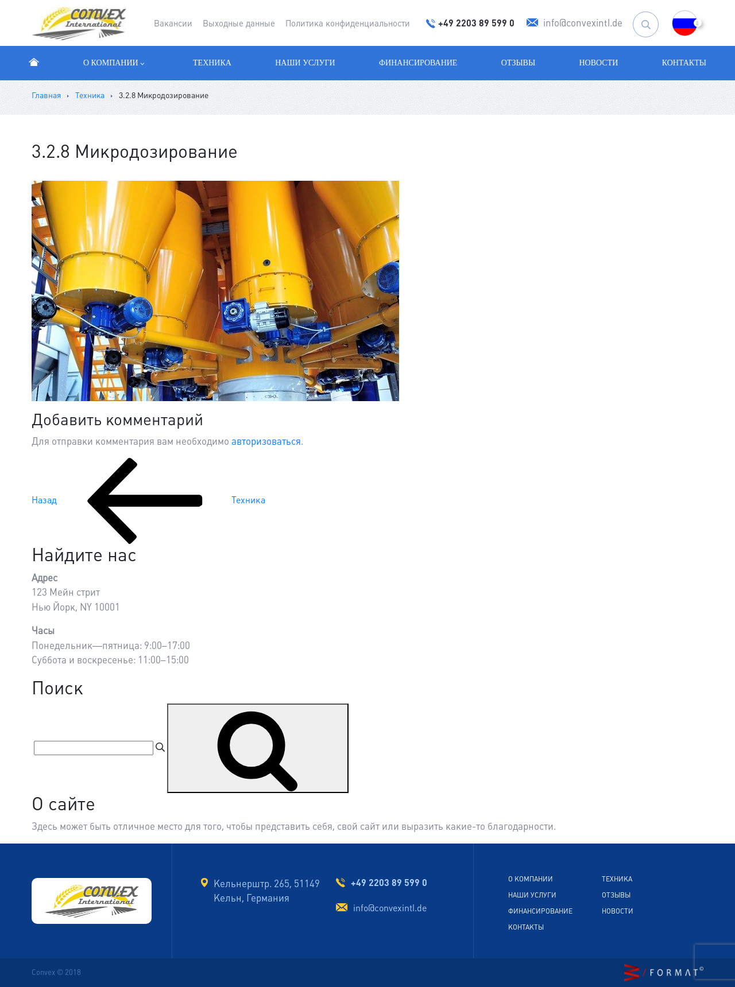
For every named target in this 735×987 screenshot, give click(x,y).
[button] (685, 23)
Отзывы (518, 63)
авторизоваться (266, 441)
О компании (114, 63)
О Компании (530, 879)
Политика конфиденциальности (347, 23)
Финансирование (418, 63)
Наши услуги (305, 63)
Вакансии (173, 23)
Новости (598, 63)
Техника (212, 63)
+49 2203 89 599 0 (389, 882)
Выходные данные (239, 23)
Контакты (684, 63)
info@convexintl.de (390, 908)
